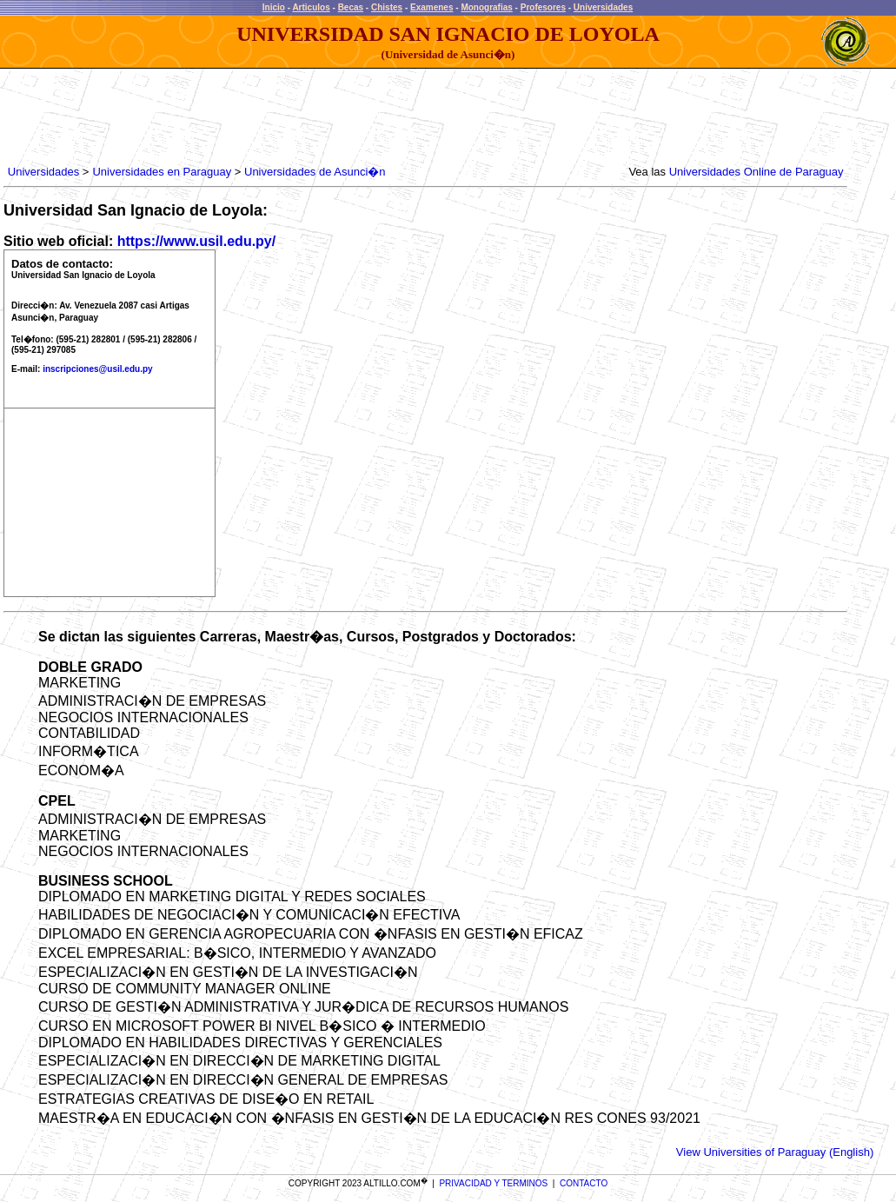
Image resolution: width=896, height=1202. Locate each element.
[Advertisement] (320, 117)
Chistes (386, 7)
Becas (350, 7)
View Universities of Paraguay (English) (774, 1152)
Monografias (486, 7)
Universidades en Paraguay (161, 171)
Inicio (273, 7)
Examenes (431, 7)
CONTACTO (583, 1183)
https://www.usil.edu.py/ (196, 241)
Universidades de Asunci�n (315, 171)
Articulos (310, 7)
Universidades (603, 7)
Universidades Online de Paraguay (756, 171)
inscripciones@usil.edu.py (97, 369)
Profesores (543, 7)
